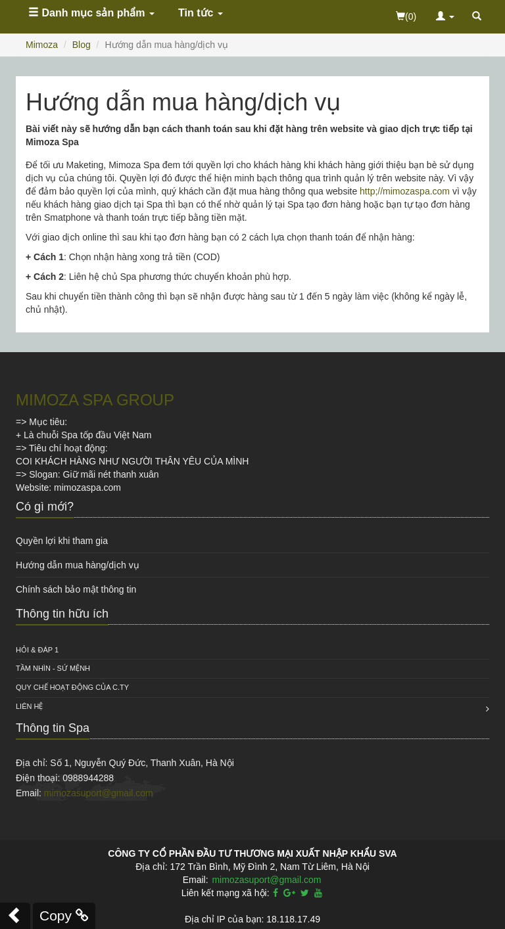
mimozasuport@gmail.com (98, 793)
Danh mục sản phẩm (91, 12)
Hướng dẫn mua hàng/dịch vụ (77, 565)
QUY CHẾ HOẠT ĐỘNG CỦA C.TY (72, 687)
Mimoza (42, 44)
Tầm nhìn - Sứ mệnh (53, 668)
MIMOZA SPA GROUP (95, 400)
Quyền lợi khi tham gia (62, 540)
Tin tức (200, 12)
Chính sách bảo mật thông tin (76, 589)
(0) (406, 16)
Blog (81, 44)
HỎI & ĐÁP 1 (37, 650)
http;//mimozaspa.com (405, 191)
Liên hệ (29, 706)
